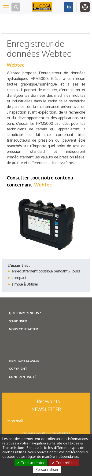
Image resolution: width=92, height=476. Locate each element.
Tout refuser (64, 462)
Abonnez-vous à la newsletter (46, 433)
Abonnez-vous (68, 7)
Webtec (15, 65)
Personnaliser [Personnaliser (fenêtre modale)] (47, 469)
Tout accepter (30, 462)
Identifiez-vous (85, 7)
